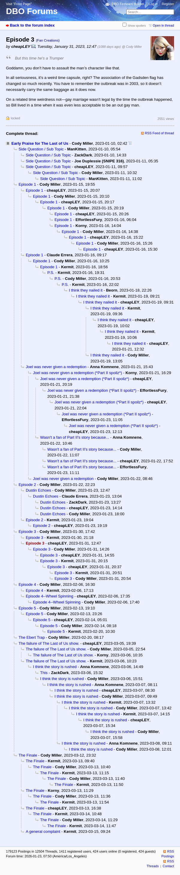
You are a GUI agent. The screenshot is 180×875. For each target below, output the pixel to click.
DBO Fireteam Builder (128, 4)
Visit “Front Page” (19, 4)
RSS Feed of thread (159, 133)
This (44, 672)
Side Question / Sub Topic (41, 149)
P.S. (50, 272)
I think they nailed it (85, 290)
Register (168, 4)
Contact (168, 866)
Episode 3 (27, 531)
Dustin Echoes (38, 490)
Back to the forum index (32, 25)
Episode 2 (27, 484)
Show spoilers (137, 25)
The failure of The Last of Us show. (49, 643)
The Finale (28, 755)
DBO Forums (32, 11)
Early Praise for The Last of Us (39, 143)
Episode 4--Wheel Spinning (49, 596)
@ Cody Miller (132, 46)
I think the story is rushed (55, 666)
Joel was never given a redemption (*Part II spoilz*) (77, 373)
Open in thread (163, 25)
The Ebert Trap (32, 637)
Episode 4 (27, 584)
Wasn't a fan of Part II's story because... (74, 437)
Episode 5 (27, 608)
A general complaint (43, 831)
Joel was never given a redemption (56, 367)
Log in (153, 4)
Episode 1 (27, 184)
